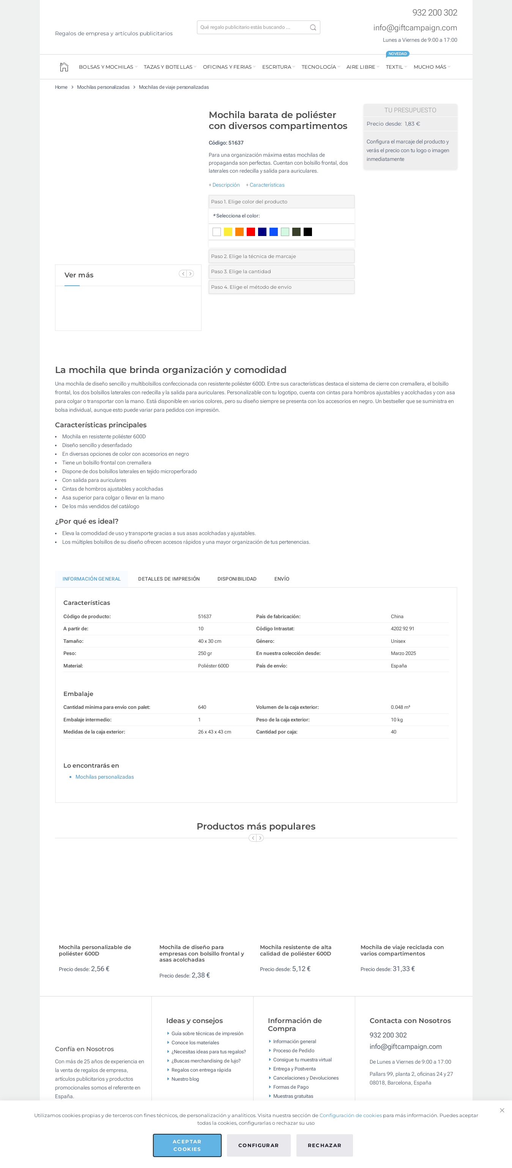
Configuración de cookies (351, 1115)
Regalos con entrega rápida (201, 1069)
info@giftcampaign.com (415, 27)
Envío (282, 579)
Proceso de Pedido (293, 1050)
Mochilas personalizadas (103, 87)
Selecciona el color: (236, 216)
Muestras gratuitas (293, 1096)
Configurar (258, 1145)
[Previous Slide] (182, 273)
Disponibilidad (237, 579)
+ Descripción (224, 185)
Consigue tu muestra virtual (302, 1060)
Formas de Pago (291, 1087)
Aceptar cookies (187, 1145)
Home (61, 87)
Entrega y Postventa (294, 1069)
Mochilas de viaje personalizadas (174, 87)
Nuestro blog (185, 1078)
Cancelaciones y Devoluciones (306, 1078)
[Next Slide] (190, 273)
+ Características (265, 185)
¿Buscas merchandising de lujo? (206, 1060)
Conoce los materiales (195, 1042)
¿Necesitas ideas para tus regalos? (209, 1051)
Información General (92, 579)
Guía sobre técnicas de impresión (207, 1033)
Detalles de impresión (169, 579)
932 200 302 (435, 13)
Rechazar (325, 1145)
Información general (294, 1041)
